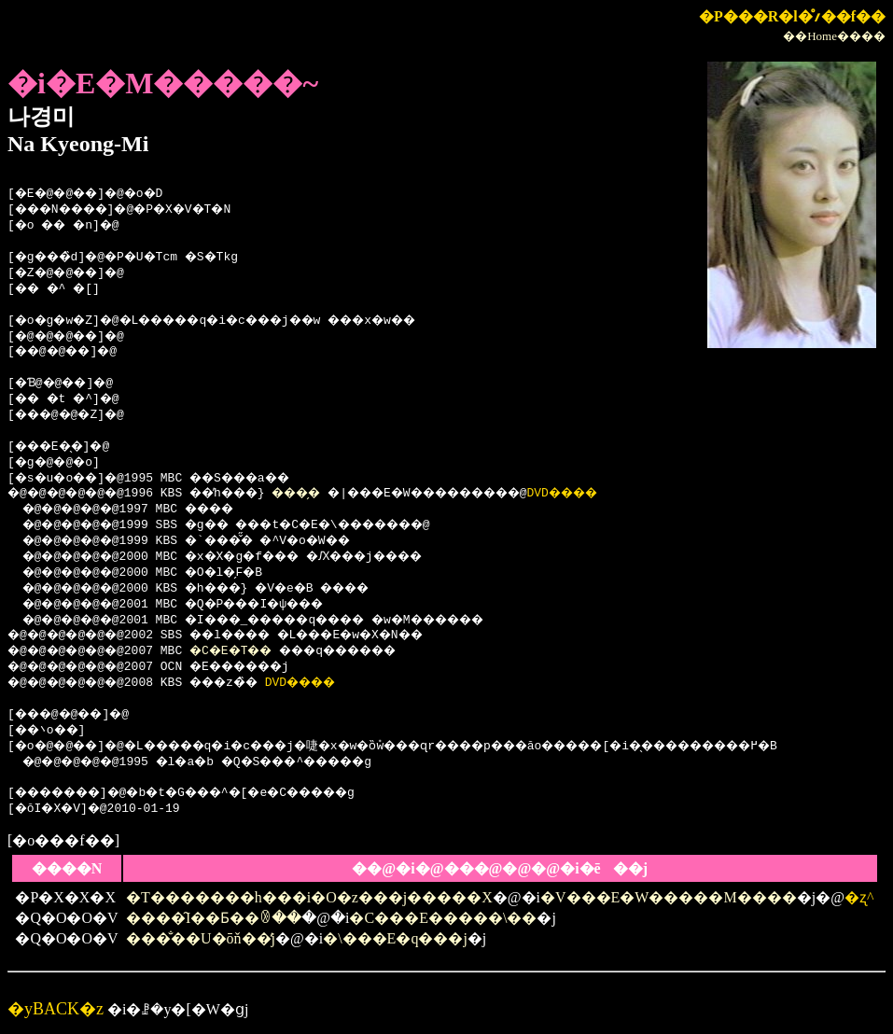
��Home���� (834, 36)
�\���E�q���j (395, 938)
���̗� (327, 493)
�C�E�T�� (251, 651)
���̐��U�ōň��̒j (200, 938)
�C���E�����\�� (443, 918)
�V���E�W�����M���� (668, 897)
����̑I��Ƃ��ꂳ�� (213, 918)
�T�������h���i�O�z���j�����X (309, 897)
